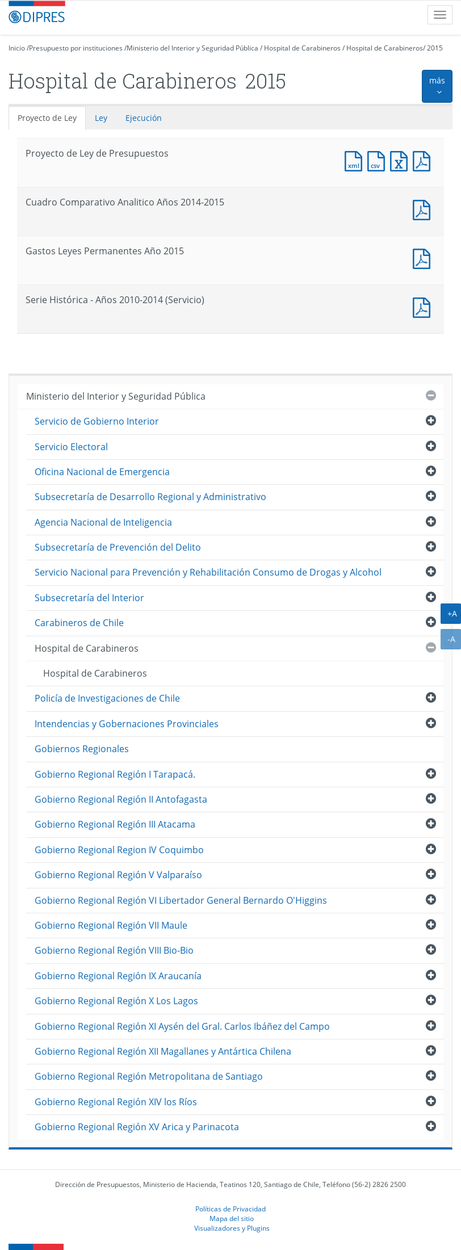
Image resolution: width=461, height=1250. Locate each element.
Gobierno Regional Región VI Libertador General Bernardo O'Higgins (181, 900)
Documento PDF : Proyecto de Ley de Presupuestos (424, 160)
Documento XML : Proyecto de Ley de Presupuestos (356, 160)
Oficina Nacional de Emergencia (102, 471)
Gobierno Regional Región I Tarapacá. (115, 774)
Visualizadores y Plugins (232, 1227)
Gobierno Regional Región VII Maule (111, 925)
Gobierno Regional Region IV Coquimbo (119, 850)
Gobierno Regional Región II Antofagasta (121, 799)
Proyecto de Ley (47, 117)
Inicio (17, 48)
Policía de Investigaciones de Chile (107, 698)
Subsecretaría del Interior (89, 598)
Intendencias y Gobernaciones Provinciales (127, 724)
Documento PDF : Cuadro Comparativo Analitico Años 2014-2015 (424, 208)
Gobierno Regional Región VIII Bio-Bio (114, 950)
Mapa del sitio (231, 1218)
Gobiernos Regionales (82, 749)
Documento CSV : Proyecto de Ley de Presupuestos (378, 160)
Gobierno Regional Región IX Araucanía (118, 976)
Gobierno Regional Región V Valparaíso (118, 875)
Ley (101, 117)
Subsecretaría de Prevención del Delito (118, 547)
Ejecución (143, 117)
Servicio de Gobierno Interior (97, 421)
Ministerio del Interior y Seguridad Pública (192, 48)
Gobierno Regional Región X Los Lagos (116, 1001)
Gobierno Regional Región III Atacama (115, 824)
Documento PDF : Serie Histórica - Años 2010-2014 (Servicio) (424, 306)
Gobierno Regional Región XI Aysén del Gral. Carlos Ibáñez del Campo (182, 1026)
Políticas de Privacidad (230, 1208)
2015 (435, 48)
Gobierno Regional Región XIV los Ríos (116, 1102)
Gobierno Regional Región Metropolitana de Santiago (149, 1076)
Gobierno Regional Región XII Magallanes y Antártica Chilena (163, 1051)
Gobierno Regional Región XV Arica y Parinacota (137, 1127)
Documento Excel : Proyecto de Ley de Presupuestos (401, 160)
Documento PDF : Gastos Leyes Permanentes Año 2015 (424, 257)
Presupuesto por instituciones (76, 48)
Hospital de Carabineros (302, 48)
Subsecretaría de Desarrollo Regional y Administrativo (150, 496)
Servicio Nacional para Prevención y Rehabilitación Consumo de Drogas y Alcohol (208, 572)
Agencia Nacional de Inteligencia (103, 522)
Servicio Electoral (71, 447)
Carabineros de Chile (79, 622)
